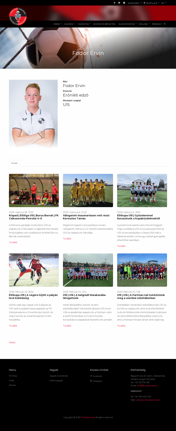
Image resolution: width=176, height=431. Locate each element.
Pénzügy (157, 24)
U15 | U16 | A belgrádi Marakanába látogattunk (84, 297)
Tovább (13, 242)
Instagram (96, 381)
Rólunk (144, 24)
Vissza (12, 342)
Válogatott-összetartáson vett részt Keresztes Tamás (86, 217)
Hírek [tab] (14, 163)
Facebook (96, 376)
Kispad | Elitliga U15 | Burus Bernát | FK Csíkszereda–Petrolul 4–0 (34, 217)
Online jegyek (56, 380)
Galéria (70, 24)
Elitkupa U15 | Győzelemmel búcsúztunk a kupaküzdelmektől (138, 217)
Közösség (135, 3)
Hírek (58, 24)
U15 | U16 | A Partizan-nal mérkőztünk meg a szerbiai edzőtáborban (141, 297)
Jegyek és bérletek (104, 24)
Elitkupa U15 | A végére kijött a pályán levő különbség (33, 297)
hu (164, 3)
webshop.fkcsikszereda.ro (148, 400)
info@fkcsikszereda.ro (147, 385)
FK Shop (13, 376)
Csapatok (84, 24)
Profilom (152, 3)
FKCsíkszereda (88, 417)
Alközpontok (128, 24)
